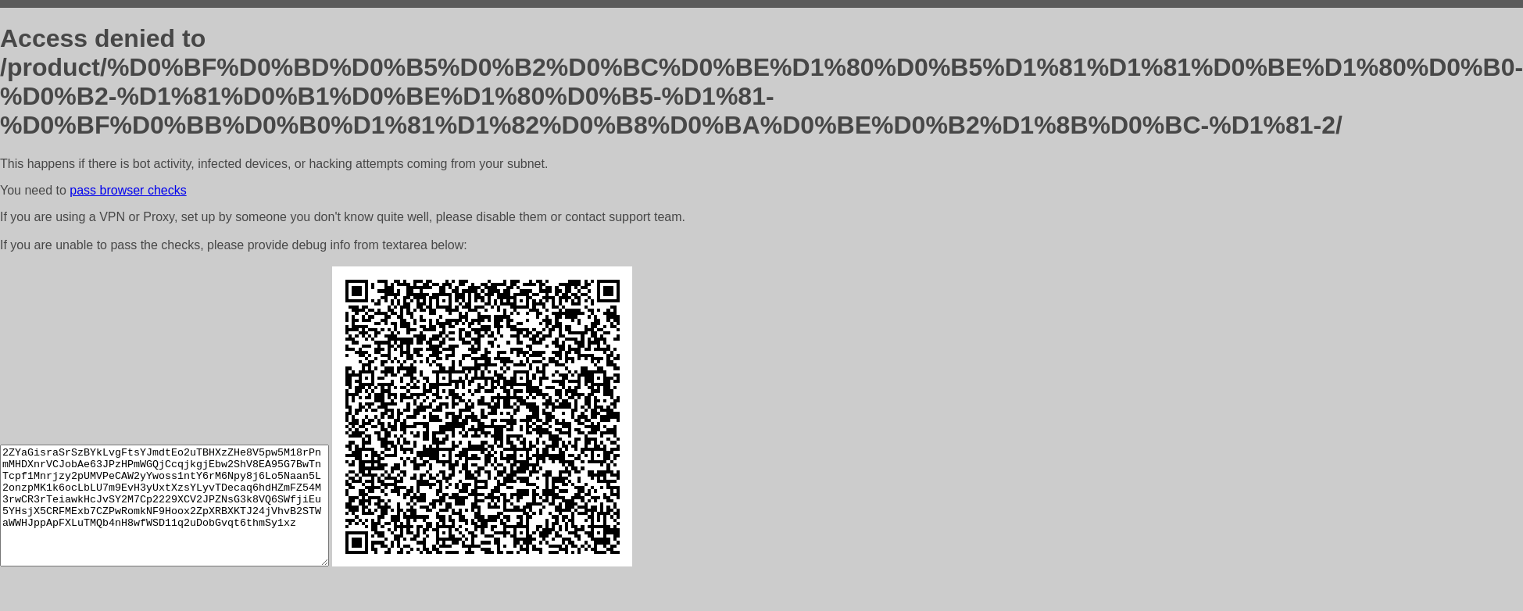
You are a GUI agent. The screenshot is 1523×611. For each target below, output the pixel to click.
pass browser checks (128, 190)
